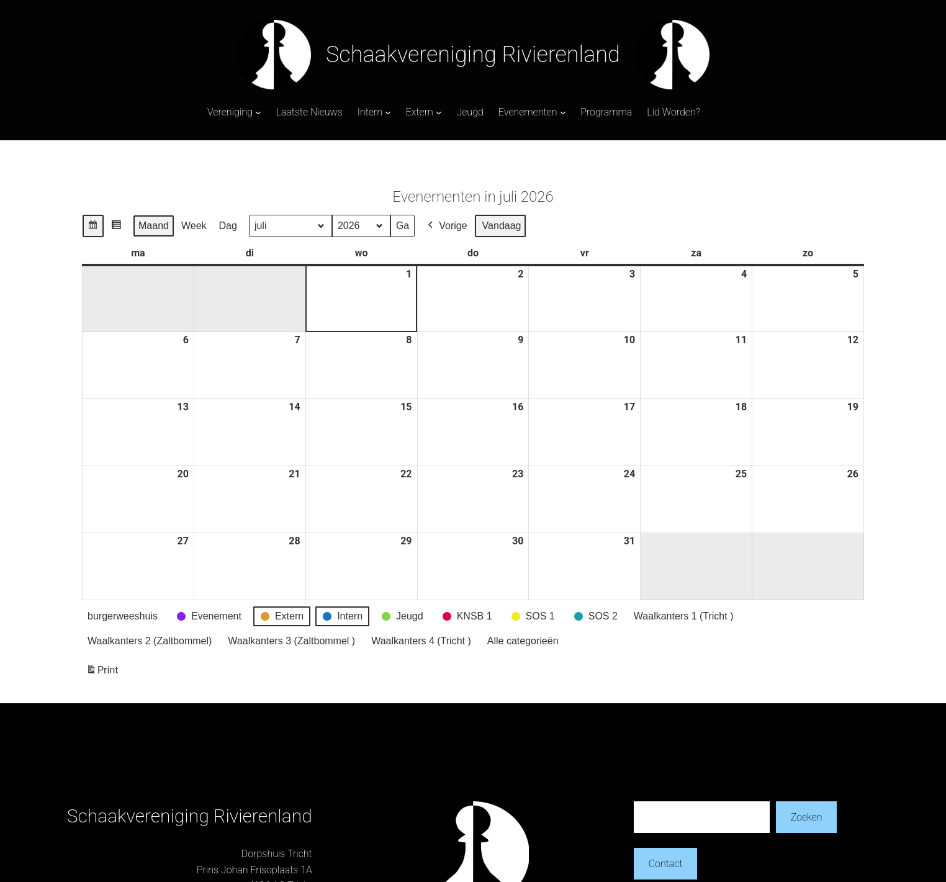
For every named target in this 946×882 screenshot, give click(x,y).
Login (727, 112)
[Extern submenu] (439, 112)
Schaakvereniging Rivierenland (473, 55)
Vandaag (501, 225)
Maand (153, 225)
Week (194, 225)
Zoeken (806, 817)
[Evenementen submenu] (563, 112)
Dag (228, 225)
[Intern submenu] (388, 112)
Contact (666, 864)
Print (102, 672)
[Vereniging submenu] (258, 112)
